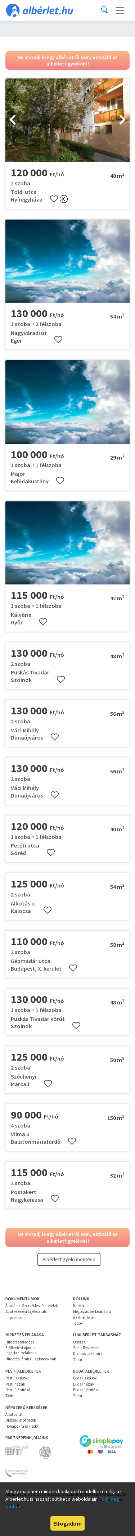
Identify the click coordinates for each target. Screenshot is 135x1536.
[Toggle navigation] (120, 10)
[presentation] (12, 120)
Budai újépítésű (86, 1389)
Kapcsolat (81, 1305)
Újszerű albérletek (20, 1420)
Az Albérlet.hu (84, 1317)
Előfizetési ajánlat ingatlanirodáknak (21, 1350)
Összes (79, 1342)
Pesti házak (15, 1384)
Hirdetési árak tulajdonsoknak (30, 1358)
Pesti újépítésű (17, 1389)
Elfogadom (67, 1523)
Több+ (77, 1323)
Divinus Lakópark (88, 1353)
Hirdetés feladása (20, 1342)
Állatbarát (14, 1414)
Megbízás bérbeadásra (92, 1311)
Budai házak (83, 1384)
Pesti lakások (16, 1378)
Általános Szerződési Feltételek (31, 1305)
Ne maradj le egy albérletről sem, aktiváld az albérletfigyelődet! (68, 60)
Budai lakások (85, 1378)
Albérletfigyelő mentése (68, 1259)
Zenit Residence (86, 1347)
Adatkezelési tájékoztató (26, 1311)
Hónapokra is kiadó (21, 1426)
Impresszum (16, 1317)
